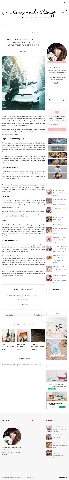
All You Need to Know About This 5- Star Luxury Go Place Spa (59, 202)
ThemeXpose (12, 477)
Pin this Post (24, 299)
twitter (63, 101)
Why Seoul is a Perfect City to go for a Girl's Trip (59, 240)
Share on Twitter (33, 295)
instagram (49, 101)
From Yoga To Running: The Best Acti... (8, 347)
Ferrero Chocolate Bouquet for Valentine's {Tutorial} (60, 193)
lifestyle (25, 304)
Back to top (62, 477)
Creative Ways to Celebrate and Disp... (22, 347)
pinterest (56, 101)
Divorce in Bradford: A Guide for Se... (37, 347)
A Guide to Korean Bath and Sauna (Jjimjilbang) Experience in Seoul (60, 249)
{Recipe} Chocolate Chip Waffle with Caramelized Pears (60, 231)
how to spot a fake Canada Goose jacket (14, 147)
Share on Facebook (15, 295)
